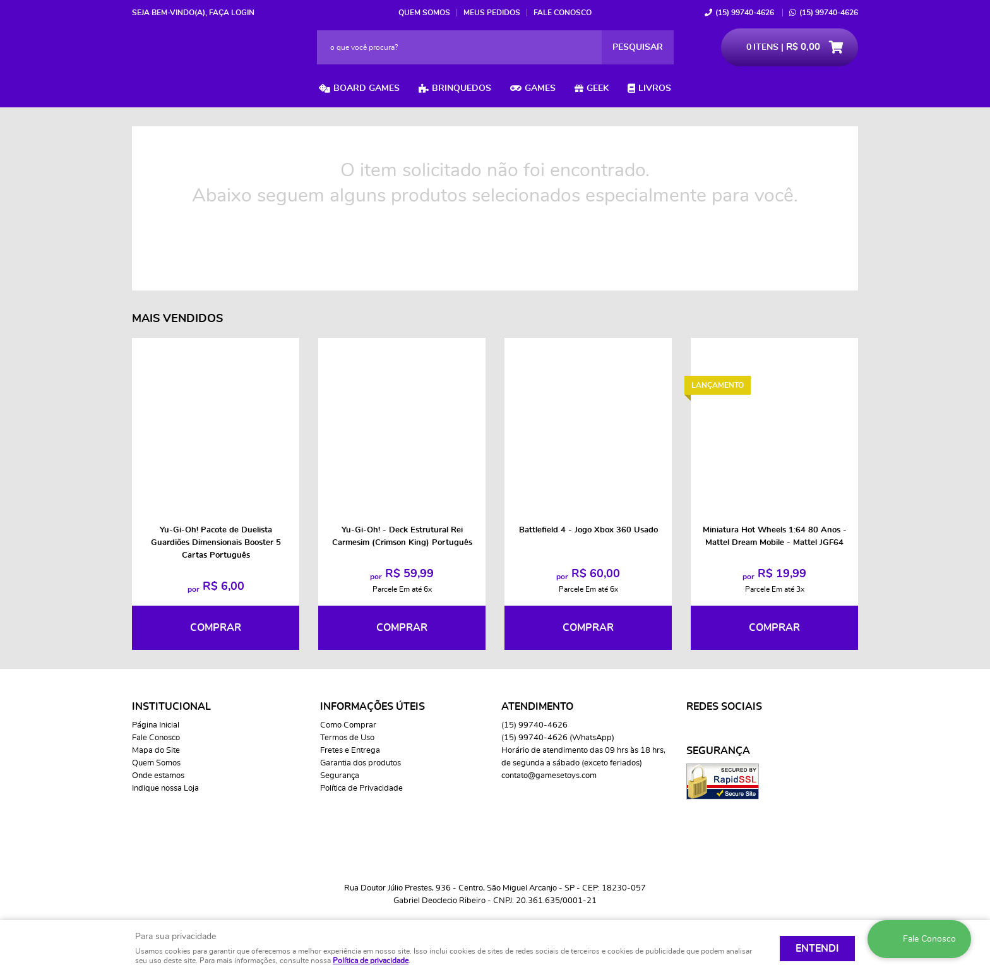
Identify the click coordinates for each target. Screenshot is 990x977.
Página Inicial (155, 725)
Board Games (366, 88)
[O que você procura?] (638, 47)
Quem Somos (424, 12)
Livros (654, 88)
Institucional (171, 707)
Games (540, 88)
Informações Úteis (372, 707)
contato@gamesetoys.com (549, 776)
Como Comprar (348, 725)
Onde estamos (158, 776)
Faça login (231, 12)
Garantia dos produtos (360, 763)
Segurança (339, 776)
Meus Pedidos (491, 12)
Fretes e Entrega (350, 750)
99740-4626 (744, 12)
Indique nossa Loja (165, 788)
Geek (598, 88)
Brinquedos (461, 88)
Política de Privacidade (361, 788)
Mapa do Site (156, 750)
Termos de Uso (347, 738)
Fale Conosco (563, 12)
